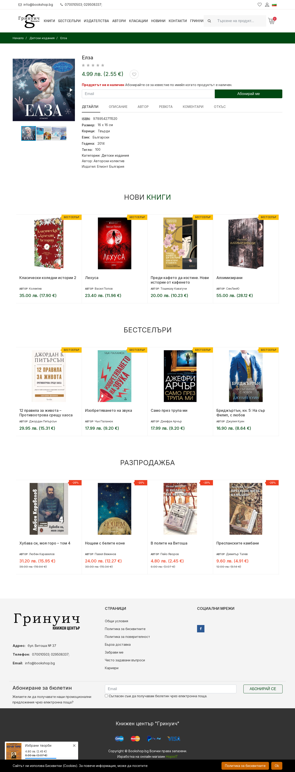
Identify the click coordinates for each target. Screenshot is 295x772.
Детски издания (115, 155)
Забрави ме (114, 652)
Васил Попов (104, 288)
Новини (158, 21)
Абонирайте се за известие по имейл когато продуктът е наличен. (178, 85)
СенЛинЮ (232, 288)
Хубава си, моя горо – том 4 (45, 543)
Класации (138, 21)
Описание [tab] (116, 107)
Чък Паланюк (104, 421)
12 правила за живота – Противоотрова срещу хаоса (46, 412)
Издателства (96, 21)
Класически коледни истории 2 (47, 277)
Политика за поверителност (127, 637)
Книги (49, 21)
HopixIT (172, 756)
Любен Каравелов (42, 554)
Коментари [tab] (187, 107)
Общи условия (116, 621)
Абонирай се (263, 689)
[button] (70, 90)
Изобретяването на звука (108, 410)
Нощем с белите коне (105, 543)
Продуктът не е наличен (103, 85)
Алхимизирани (229, 277)
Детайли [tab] (90, 107)
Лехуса (91, 277)
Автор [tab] (140, 107)
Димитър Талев (237, 554)
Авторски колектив (109, 161)
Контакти (178, 21)
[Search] (240, 20)
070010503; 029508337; (81, 4)
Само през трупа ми (169, 410)
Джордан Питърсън (43, 421)
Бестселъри (69, 21)
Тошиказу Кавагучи (173, 288)
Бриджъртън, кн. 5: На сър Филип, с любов (240, 412)
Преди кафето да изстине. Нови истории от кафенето (180, 280)
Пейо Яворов (169, 554)
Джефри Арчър (171, 421)
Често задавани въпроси (125, 660)
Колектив (35, 288)
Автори (119, 21)
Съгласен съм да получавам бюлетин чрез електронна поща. (156, 696)
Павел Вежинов (105, 554)
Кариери (111, 668)
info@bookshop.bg (35, 4)
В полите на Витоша (169, 543)
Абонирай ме (248, 94)
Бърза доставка (118, 644)
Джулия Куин (235, 421)
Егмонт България (110, 166)
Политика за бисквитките (125, 629)
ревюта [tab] (161, 107)
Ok (277, 766)
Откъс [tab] (212, 107)
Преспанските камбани (237, 543)
